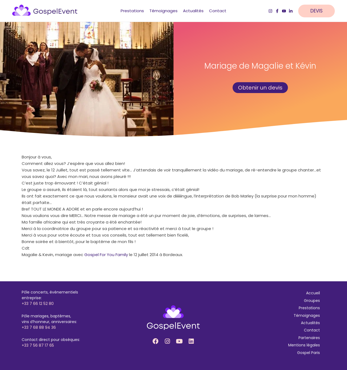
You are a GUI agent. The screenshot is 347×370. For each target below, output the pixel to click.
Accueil (313, 293)
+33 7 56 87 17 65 (38, 345)
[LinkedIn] (291, 11)
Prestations (309, 308)
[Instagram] (270, 11)
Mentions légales (304, 345)
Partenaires (309, 337)
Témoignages (307, 315)
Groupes (312, 300)
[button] (319, 11)
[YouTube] (284, 11)
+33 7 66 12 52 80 (38, 303)
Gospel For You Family (106, 254)
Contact (312, 330)
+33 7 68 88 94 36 (39, 327)
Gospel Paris (308, 352)
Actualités (310, 323)
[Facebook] (277, 11)
